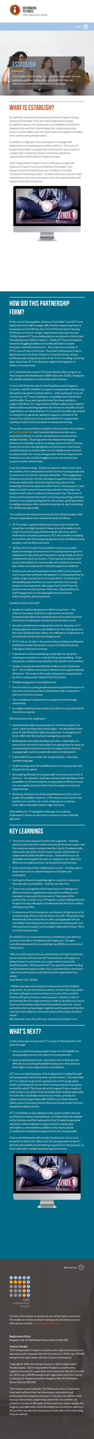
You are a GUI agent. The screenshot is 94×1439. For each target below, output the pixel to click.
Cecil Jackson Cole (22, 432)
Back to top (70, 1267)
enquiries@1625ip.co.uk (47, 1323)
